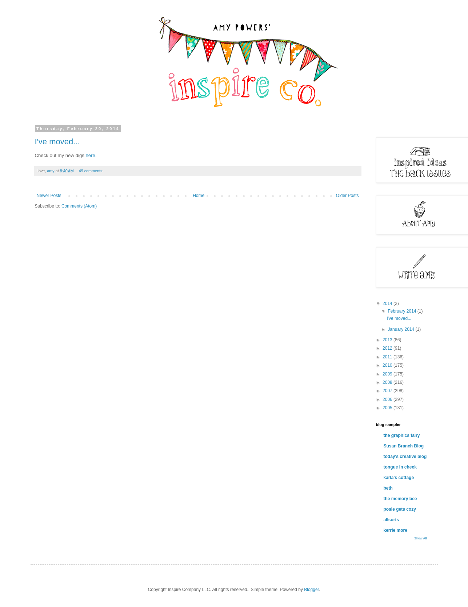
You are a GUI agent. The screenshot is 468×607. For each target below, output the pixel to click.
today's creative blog (405, 456)
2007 (388, 390)
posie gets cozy (400, 509)
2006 (388, 399)
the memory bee (400, 498)
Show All (420, 538)
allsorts (391, 519)
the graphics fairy (402, 435)
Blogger (311, 589)
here (90, 155)
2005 (388, 407)
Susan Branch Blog (404, 446)
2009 (388, 374)
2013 (388, 339)
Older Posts (347, 195)
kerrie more (395, 530)
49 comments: (92, 171)
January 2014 (401, 329)
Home (198, 195)
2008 (388, 382)
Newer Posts (49, 195)
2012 (388, 348)
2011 (388, 356)
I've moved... (57, 141)
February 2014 (402, 311)
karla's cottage (399, 477)
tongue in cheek (400, 467)
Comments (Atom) (79, 206)
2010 (388, 365)
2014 (388, 303)
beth (388, 488)
